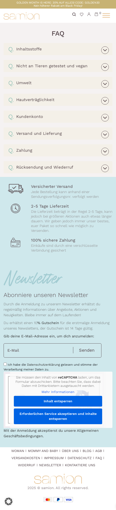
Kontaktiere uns (80, 465)
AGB (98, 451)
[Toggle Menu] (106, 15)
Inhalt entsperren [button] (58, 401)
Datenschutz (80, 458)
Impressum (54, 458)
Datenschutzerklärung (43, 364)
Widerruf (26, 465)
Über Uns (70, 451)
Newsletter (50, 465)
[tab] (58, 49)
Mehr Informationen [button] (58, 392)
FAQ (98, 458)
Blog (87, 451)
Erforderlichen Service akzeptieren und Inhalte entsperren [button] (58, 416)
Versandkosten (25, 458)
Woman (17, 451)
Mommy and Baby (43, 451)
